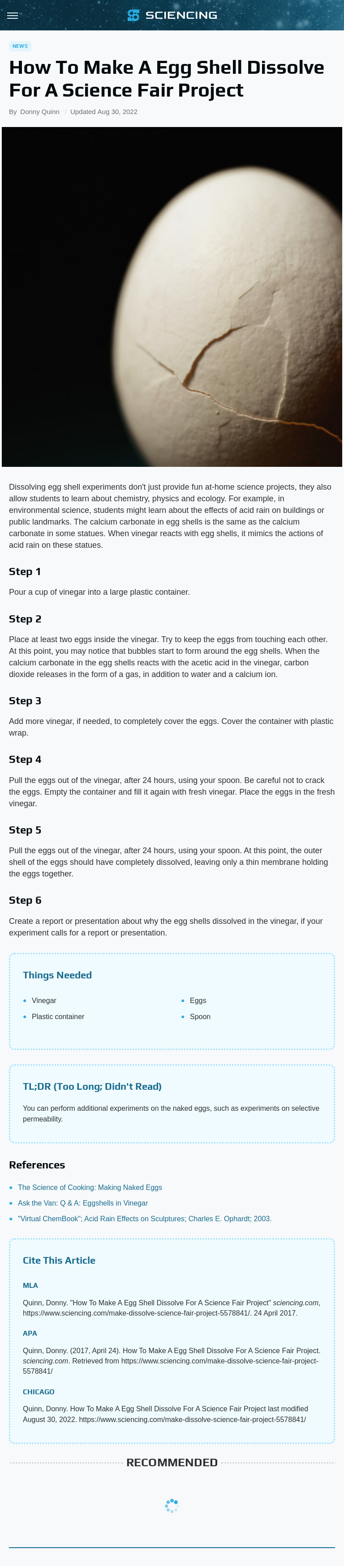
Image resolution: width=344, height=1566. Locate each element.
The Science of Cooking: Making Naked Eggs (90, 1187)
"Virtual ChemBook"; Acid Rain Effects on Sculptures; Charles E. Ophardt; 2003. (145, 1219)
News (20, 46)
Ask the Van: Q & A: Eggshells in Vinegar (83, 1203)
